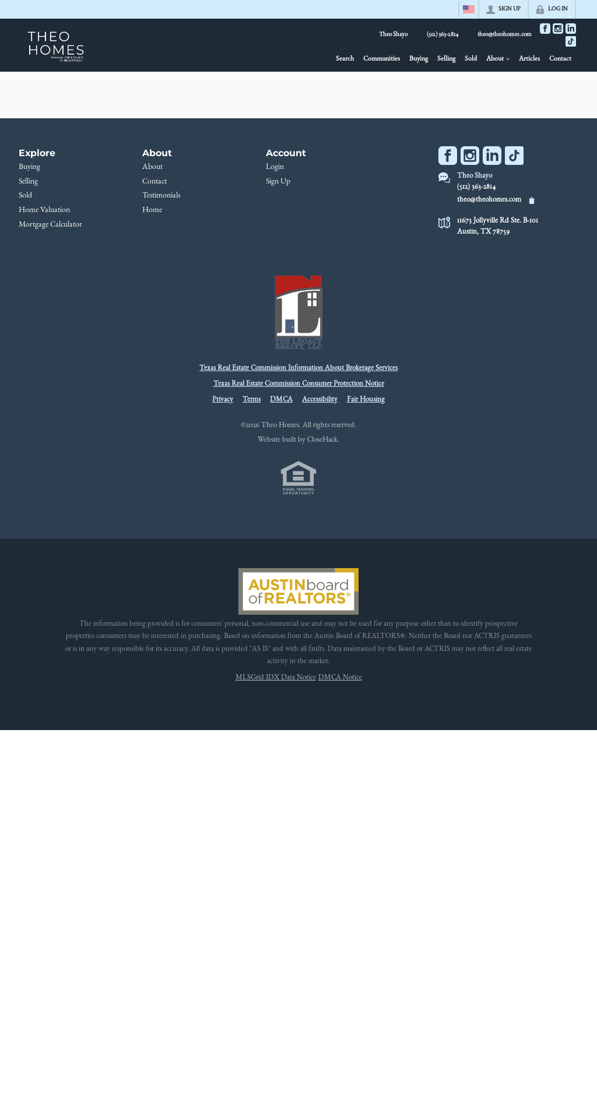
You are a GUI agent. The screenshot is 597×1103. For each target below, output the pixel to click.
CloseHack (322, 440)
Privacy (222, 400)
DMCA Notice (340, 678)
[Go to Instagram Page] (558, 28)
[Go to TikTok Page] (571, 41)
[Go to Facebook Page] (545, 28)
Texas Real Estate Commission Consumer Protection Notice (298, 384)
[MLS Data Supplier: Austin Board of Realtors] (298, 591)
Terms (252, 400)
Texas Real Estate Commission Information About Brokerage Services (298, 368)
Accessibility (320, 400)
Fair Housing (366, 400)
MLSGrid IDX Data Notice (276, 678)
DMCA (281, 400)
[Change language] (469, 9)
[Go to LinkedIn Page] (571, 28)
